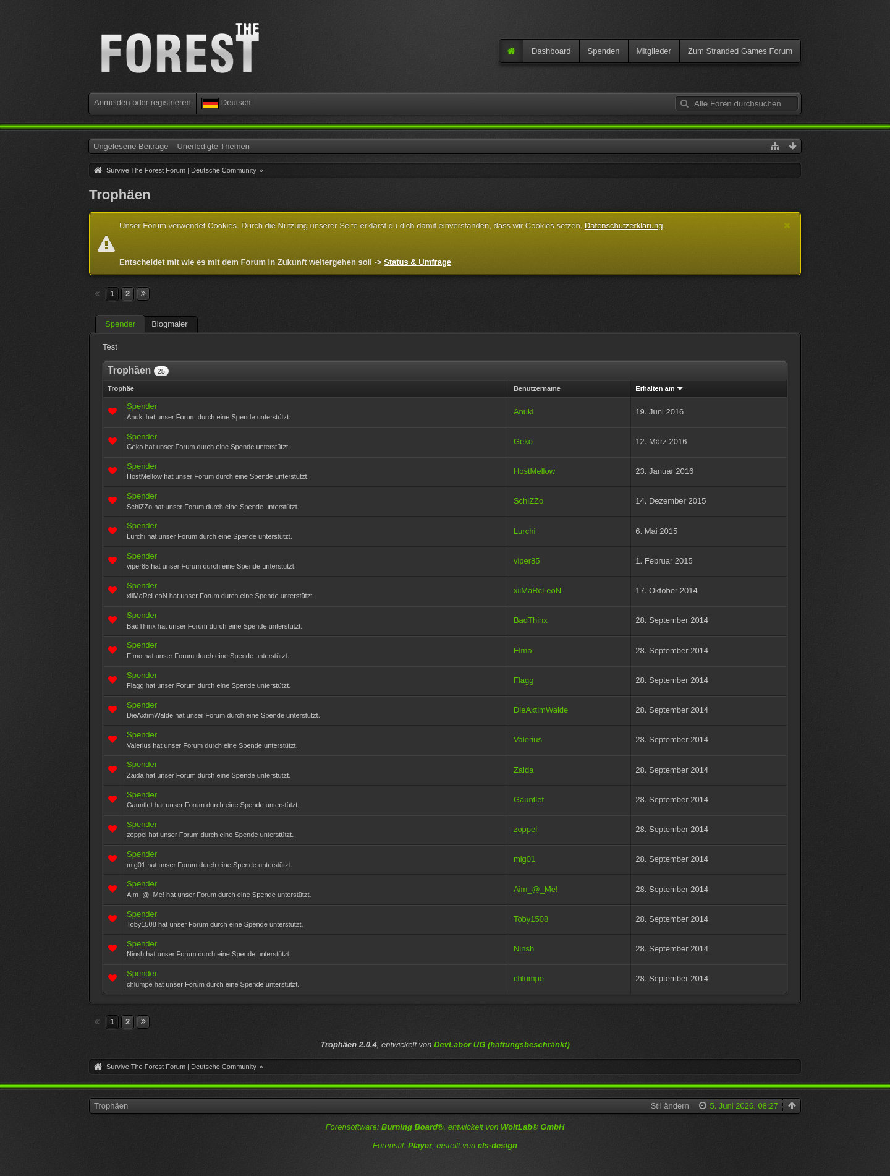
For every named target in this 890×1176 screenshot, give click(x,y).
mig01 (524, 859)
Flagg (524, 680)
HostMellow (534, 471)
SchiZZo (528, 500)
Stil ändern (670, 1105)
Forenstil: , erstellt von (445, 1145)
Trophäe (121, 388)
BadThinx (531, 620)
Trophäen (111, 1105)
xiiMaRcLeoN (537, 590)
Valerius (528, 739)
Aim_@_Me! (536, 889)
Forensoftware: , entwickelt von (445, 1126)
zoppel (525, 829)
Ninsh (524, 948)
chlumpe (529, 978)
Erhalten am (654, 388)
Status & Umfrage (417, 262)
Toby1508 (531, 919)
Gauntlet (529, 799)
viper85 (527, 560)
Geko (523, 441)
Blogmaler (169, 323)
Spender (120, 323)
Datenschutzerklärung (624, 225)
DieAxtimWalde (541, 710)
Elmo (523, 650)
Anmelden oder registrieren (142, 102)
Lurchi (524, 531)
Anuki (524, 411)
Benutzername (537, 388)
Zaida (524, 770)
